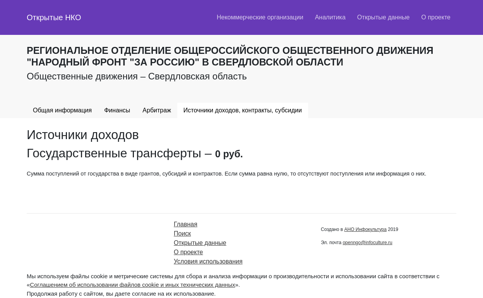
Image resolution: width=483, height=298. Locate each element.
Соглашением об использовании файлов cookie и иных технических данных (132, 284)
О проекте (435, 17)
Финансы (117, 110)
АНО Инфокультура (365, 229)
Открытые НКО (54, 17)
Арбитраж (156, 110)
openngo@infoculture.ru (367, 242)
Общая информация (62, 110)
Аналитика (330, 17)
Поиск (182, 233)
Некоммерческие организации (260, 17)
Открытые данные (383, 17)
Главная (185, 224)
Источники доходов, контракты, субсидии (242, 110)
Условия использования (208, 261)
